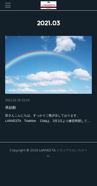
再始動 (10, 107)
